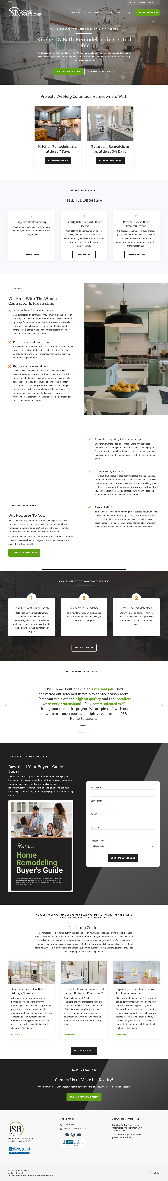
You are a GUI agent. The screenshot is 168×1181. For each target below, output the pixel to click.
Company (126, 13)
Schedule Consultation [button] (147, 12)
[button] (81, 734)
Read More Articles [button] (84, 1052)
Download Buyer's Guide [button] (100, 73)
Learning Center (112, 13)
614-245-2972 (69, 1126)
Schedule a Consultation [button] (24, 554)
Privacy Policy (155, 1174)
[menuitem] (143, 2)
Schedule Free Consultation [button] (84, 1098)
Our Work (86, 13)
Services (74, 13)
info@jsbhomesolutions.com (75, 1130)
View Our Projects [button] (84, 649)
